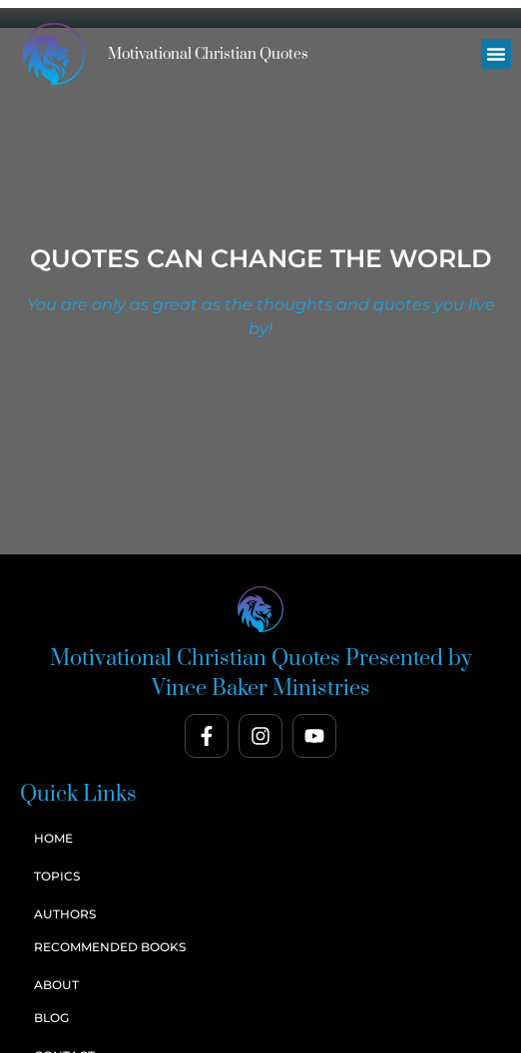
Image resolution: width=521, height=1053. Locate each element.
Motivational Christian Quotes (208, 54)
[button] (496, 54)
